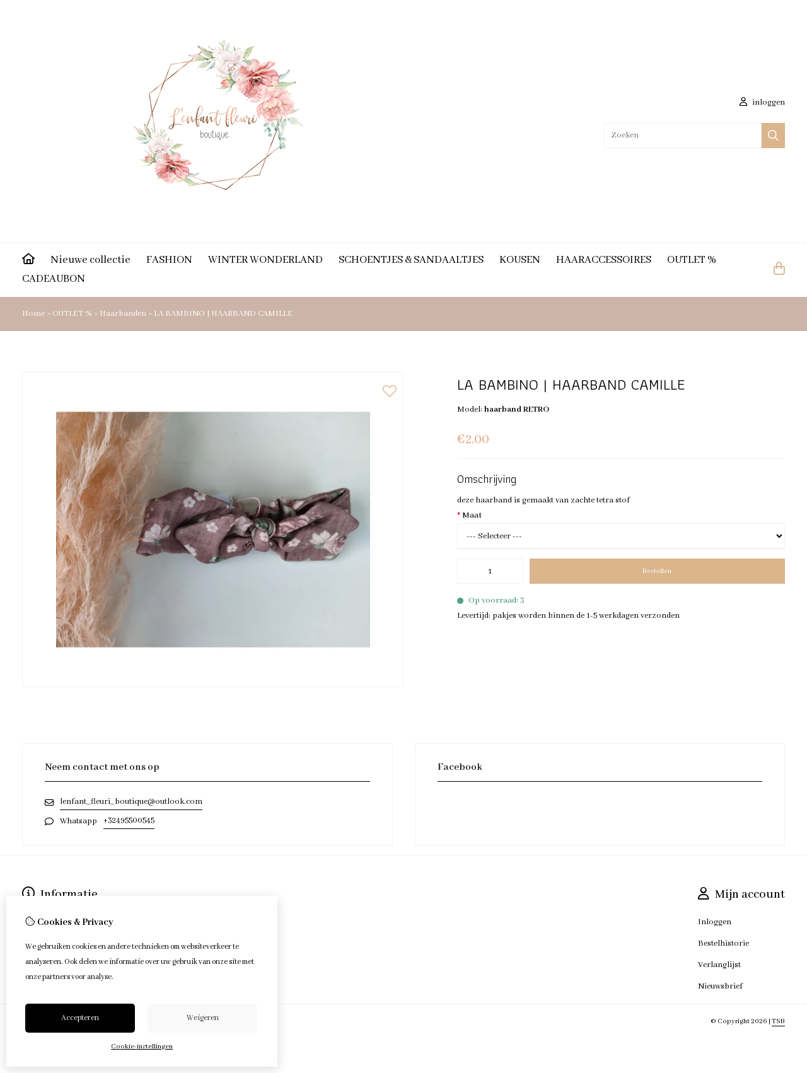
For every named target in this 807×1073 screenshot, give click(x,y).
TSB (778, 1021)
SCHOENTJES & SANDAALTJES (411, 260)
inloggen (762, 102)
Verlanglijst (719, 965)
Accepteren (80, 1018)
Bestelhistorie (723, 943)
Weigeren (203, 1018)
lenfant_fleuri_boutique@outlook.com (131, 801)
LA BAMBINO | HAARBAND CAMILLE (223, 313)
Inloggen (714, 922)
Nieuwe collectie (90, 260)
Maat (469, 515)
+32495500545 (128, 820)
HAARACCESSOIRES (603, 260)
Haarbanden (124, 313)
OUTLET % (691, 260)
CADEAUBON (53, 279)
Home (33, 313)
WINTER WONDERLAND (265, 260)
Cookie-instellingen (142, 1046)
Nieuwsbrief (720, 986)
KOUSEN (519, 260)
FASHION (169, 260)
